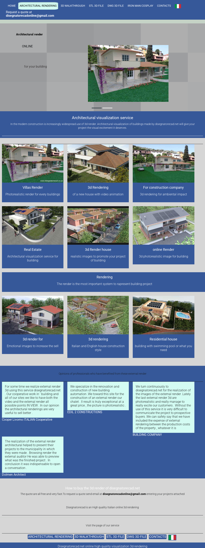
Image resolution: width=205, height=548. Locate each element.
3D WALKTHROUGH (73, 5)
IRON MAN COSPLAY (140, 5)
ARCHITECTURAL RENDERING (38, 5)
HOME (12, 5)
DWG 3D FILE (116, 5)
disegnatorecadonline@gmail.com (124, 494)
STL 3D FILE (96, 5)
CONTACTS (164, 5)
